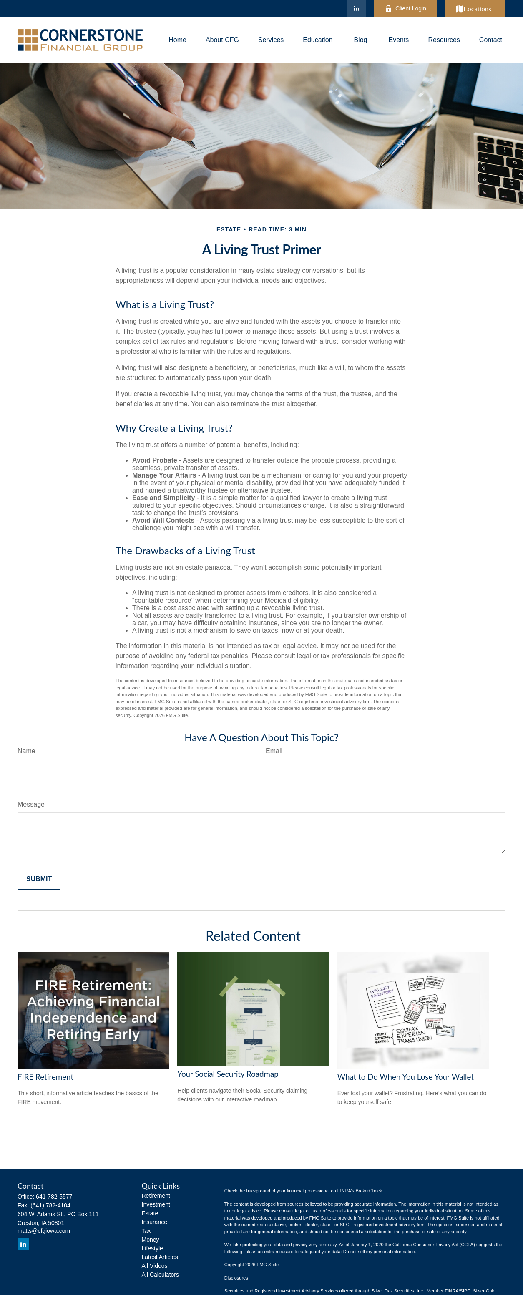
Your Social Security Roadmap (227, 1074)
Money (150, 1239)
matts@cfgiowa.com (44, 1230)
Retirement (156, 1195)
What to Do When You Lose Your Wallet (405, 1076)
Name (26, 750)
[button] (177, 40)
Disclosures (236, 1277)
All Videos (155, 1265)
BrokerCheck (368, 1190)
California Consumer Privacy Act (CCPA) (433, 1244)
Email (274, 750)
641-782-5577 (54, 1196)
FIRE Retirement (45, 1076)
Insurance (154, 1222)
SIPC (465, 1290)
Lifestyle (152, 1248)
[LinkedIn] (356, 8)
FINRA (451, 1290)
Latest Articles (160, 1257)
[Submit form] (39, 879)
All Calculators (160, 1274)
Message (31, 804)
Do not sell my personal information (379, 1251)
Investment (156, 1204)
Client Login (405, 8)
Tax (146, 1230)
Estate (150, 1213)
